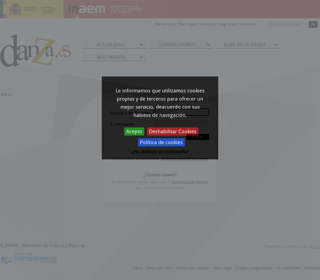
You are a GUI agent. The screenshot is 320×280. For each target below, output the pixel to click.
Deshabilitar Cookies (172, 131)
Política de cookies (161, 142)
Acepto (134, 131)
